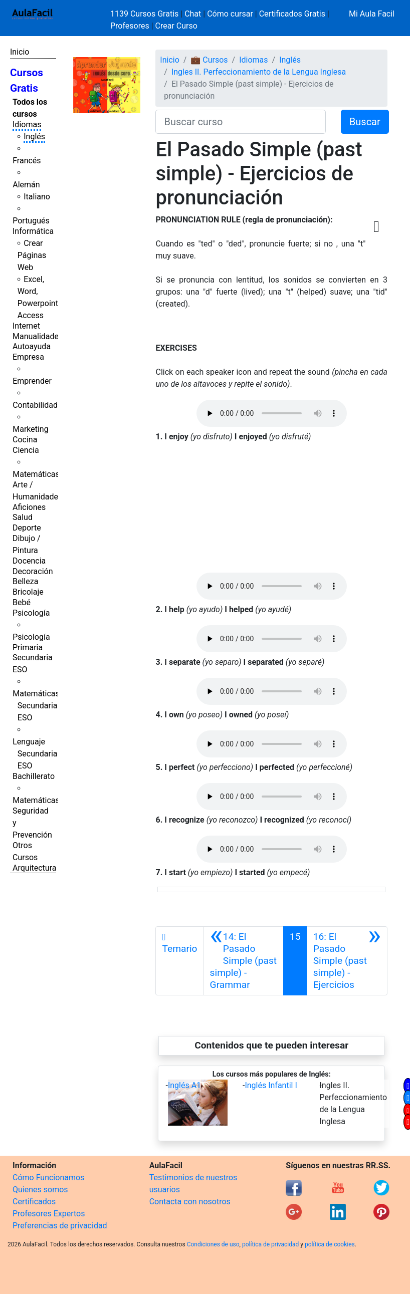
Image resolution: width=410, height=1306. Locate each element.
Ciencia (26, 450)
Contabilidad (35, 405)
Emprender (32, 381)
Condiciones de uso (213, 1244)
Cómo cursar (230, 14)
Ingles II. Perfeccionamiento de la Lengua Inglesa (258, 72)
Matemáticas (36, 474)
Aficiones (29, 507)
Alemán (26, 184)
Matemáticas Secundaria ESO (36, 705)
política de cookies (330, 1244)
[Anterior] (243, 960)
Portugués (31, 220)
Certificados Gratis (292, 14)
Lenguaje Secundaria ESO (35, 753)
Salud (23, 517)
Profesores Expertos (49, 1213)
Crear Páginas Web (32, 255)
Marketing (30, 429)
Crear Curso (176, 26)
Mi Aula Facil (371, 14)
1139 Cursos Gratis (145, 14)
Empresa (28, 357)
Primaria (28, 647)
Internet (26, 326)
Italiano (37, 196)
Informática (33, 231)
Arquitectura (34, 868)
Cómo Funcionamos (48, 1177)
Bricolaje (28, 592)
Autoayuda (32, 346)
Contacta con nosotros (190, 1201)
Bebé (22, 602)
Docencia (29, 561)
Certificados (34, 1201)
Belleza (25, 581)
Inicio (19, 52)
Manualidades (38, 336)
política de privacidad (270, 1244)
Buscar (364, 122)
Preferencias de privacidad (60, 1225)
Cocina (25, 439)
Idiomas (27, 124)
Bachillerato (34, 776)
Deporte (27, 528)
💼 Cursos (209, 60)
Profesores (129, 26)
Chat (192, 14)
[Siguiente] (347, 960)
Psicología (31, 613)
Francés (27, 160)
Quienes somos (40, 1189)
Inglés (34, 136)
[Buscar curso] (240, 122)
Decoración (33, 571)
